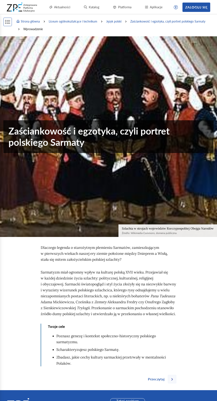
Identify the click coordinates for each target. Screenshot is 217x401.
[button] (176, 7)
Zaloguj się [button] (196, 7)
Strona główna (28, 21)
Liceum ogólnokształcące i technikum (73, 21)
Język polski (113, 21)
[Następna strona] (160, 379)
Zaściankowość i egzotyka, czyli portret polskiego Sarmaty (167, 21)
